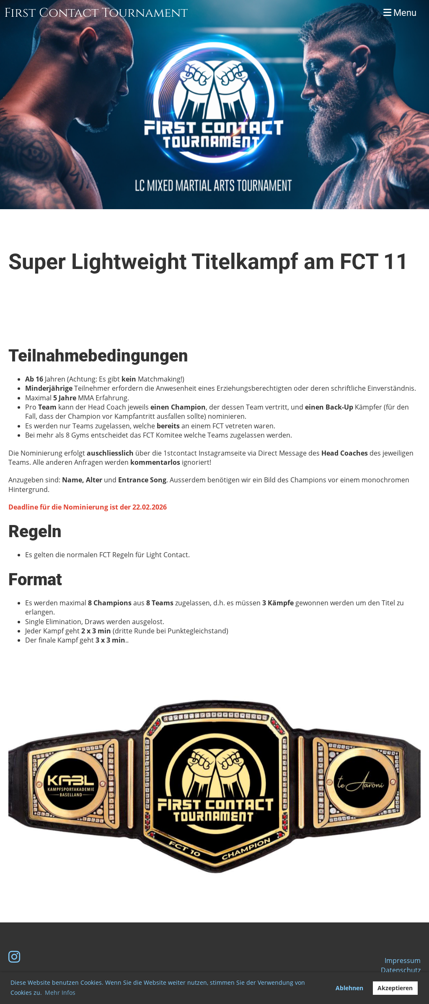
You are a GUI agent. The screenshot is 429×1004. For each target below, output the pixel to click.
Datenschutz (401, 970)
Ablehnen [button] (349, 988)
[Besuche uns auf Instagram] (14, 957)
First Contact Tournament (96, 13)
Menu (399, 13)
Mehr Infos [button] (60, 992)
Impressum (403, 960)
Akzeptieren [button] (395, 988)
